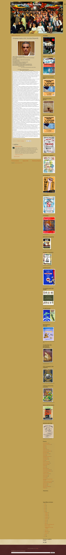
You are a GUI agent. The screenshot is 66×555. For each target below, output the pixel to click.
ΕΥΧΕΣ (44, 460)
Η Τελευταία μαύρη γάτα (46, 463)
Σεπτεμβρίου (46, 517)
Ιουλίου (46, 520)
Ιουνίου (46, 521)
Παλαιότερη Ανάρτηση (36, 160)
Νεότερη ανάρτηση (15, 160)
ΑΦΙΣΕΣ (44, 445)
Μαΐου (46, 523)
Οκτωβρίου (46, 515)
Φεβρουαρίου (47, 531)
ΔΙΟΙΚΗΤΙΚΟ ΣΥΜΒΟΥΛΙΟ (47, 451)
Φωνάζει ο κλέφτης (47, 525)
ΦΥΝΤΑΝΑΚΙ (45, 485)
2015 (45, 508)
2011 (45, 536)
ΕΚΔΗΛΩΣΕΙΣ (45, 452)
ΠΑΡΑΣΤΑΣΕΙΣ (45, 476)
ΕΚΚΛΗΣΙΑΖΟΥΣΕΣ (46, 453)
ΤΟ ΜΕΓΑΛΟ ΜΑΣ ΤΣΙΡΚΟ (47, 482)
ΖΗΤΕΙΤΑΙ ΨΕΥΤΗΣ (46, 461)
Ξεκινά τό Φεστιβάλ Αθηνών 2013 (49, 524)
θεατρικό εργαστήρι (45, 464)
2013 (45, 511)
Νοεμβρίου (46, 514)
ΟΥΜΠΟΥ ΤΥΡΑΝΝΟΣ (46, 473)
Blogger (37, 548)
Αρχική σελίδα (25, 160)
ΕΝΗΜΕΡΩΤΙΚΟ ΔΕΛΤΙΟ (46, 456)
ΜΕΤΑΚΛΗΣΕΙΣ (45, 468)
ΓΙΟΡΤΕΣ (44, 448)
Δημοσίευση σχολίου (17, 156)
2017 (45, 505)
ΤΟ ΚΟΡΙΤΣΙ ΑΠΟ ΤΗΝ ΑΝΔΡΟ (47, 481)
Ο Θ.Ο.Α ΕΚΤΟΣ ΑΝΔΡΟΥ (47, 469)
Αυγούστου (46, 518)
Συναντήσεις (44, 477)
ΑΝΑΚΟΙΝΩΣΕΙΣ (45, 443)
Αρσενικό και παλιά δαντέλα (47, 444)
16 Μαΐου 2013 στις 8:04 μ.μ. (19, 154)
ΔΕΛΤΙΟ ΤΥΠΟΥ (45, 449)
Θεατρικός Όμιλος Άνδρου (26, 4)
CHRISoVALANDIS (18, 146)
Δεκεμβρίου (46, 512)
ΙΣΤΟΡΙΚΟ (44, 465)
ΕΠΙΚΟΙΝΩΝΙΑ (45, 457)
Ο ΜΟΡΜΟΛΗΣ (45, 472)
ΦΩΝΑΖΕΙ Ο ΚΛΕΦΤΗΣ (46, 486)
